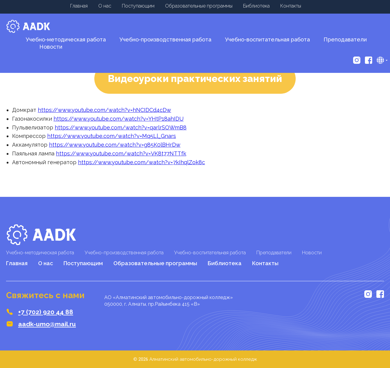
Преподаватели (345, 39)
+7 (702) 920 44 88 (45, 312)
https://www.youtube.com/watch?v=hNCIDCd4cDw (104, 110)
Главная (79, 6)
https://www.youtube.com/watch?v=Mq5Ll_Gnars (111, 136)
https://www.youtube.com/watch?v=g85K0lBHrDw (114, 145)
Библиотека (256, 6)
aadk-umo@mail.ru (47, 324)
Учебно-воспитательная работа (267, 39)
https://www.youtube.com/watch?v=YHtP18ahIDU (119, 119)
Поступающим (138, 6)
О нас (104, 6)
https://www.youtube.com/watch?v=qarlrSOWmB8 (121, 127)
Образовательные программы (198, 6)
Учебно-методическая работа (66, 39)
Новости (312, 253)
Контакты (290, 6)
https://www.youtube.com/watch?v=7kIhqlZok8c (141, 162)
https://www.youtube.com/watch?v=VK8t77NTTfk (121, 153)
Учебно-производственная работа (165, 39)
